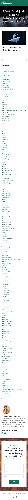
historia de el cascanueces (8, 221)
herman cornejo (5, 215)
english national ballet (7, 184)
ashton (3, 100)
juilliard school (5, 242)
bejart (2, 128)
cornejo (3, 151)
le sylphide (4, 265)
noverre (3, 315)
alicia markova (5, 85)
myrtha (3, 304)
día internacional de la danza (9, 174)
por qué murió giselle (6, 348)
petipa (3, 344)
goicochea (4, 209)
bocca (3, 133)
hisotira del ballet (6, 217)
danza (3, 162)
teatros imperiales (6, 391)
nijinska (3, 313)
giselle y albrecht (5, 207)
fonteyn (3, 189)
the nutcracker (5, 393)
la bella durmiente (6, 257)
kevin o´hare (4, 251)
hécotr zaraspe (5, 226)
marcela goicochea (6, 277)
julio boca (3, 244)
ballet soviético (5, 118)
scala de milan (5, 373)
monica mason (5, 300)
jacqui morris (4, 236)
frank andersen (5, 197)
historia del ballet (6, 224)
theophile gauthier (6, 395)
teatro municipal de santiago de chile (11, 389)
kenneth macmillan (6, 248)
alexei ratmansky (5, 81)
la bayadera (4, 255)
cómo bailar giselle (6, 155)
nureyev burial (5, 319)
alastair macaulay (5, 75)
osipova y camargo (6, 341)
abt (2, 73)
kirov (2, 253)
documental (4, 168)
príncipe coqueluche (6, 352)
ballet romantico (5, 116)
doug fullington (5, 172)
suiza (2, 377)
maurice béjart (5, 292)
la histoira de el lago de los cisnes (10, 259)
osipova (3, 339)
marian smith (4, 281)
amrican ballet (5, 91)
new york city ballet (6, 311)
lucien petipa (4, 269)
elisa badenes (4, 182)
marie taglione (5, 284)
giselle (3, 201)
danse (3, 160)
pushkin (3, 354)
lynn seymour (5, 275)
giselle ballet (4, 203)
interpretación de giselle (7, 228)
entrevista (3, 186)
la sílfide (3, 261)
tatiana (3, 383)
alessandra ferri (5, 79)
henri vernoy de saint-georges (9, 213)
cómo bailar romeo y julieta (8, 157)
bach (2, 102)
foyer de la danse (6, 193)
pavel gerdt (4, 342)
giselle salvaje (5, 205)
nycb (2, 327)
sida (2, 375)
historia (3, 219)
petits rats (4, 346)
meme (3, 298)
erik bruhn (3, 188)
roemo (3, 362)
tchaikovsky (4, 385)
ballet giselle (4, 112)
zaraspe (3, 401)
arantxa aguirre (5, 98)
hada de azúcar (5, 211)
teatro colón (4, 387)
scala (2, 372)
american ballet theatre (7, 89)
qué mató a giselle (6, 356)
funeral (3, 199)
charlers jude (4, 147)
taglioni (3, 381)
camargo (3, 143)
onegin (3, 329)
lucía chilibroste (5, 271)
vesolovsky (4, 399)
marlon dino (4, 288)
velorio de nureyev (6, 397)
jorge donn (4, 240)
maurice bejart (5, 290)
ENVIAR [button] (14, 482)
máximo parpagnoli (6, 306)
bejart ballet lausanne (6, 130)
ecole (2, 176)
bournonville (4, 139)
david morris (4, 164)
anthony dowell (5, 95)
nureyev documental (6, 321)
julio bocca (4, 246)
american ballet (5, 87)
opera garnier (5, 337)
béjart (2, 141)
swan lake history (6, 379)
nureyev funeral (5, 323)
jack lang (3, 234)
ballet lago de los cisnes (8, 114)
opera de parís (5, 333)
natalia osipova (5, 308)
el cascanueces (5, 178)
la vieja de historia (6, 263)
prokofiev (3, 350)
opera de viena (5, 335)
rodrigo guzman (5, 360)
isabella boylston (5, 230)
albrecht (3, 77)
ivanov (3, 232)
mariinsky (3, 286)
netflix (3, 310)
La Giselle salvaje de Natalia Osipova (12, 49)
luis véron (4, 273)
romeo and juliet (5, 366)
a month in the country (7, 71)
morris (3, 302)
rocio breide (4, 358)
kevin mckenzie (5, 249)
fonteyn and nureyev (6, 191)
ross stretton (4, 368)
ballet (2, 106)
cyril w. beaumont (6, 153)
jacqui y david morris (6, 238)
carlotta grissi (5, 145)
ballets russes (5, 120)
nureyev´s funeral (6, 325)
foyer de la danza (6, 195)
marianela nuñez (5, 282)
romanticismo (5, 364)
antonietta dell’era (6, 97)
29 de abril (4, 69)
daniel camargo (5, 159)
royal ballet (4, 370)
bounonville (4, 137)
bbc (2, 124)
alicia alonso (4, 83)
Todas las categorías (6, 68)
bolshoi (3, 135)
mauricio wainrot (5, 294)
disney (3, 166)
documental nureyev (6, 170)
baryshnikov (4, 122)
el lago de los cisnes (7, 180)
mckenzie (3, 296)
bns (2, 131)
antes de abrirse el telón (7, 93)
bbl (2, 126)
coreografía (4, 149)
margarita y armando (6, 279)
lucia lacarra (4, 267)
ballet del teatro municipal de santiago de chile (13, 110)
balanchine (4, 104)
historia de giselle (6, 222)
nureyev (3, 317)
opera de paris (5, 331)
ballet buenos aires (6, 108)
